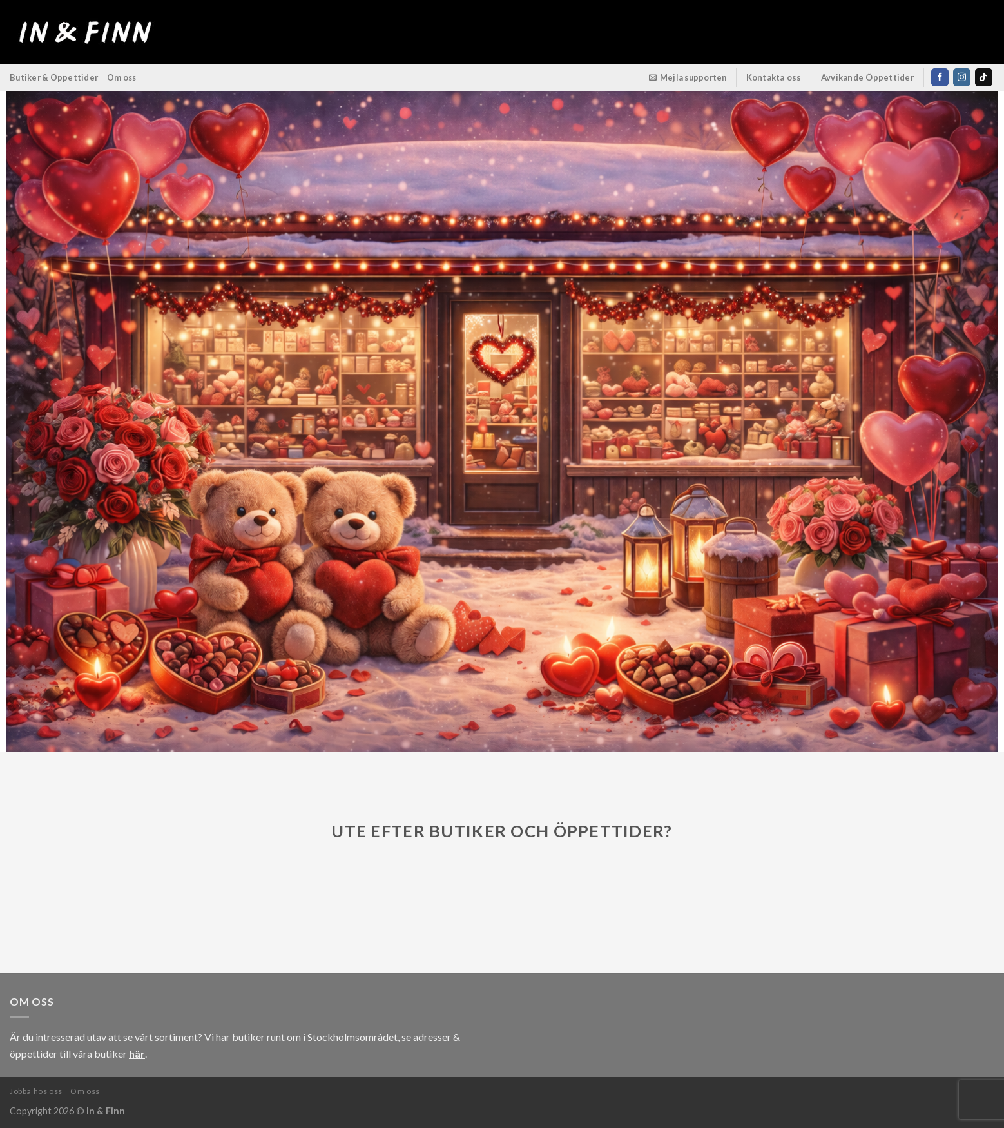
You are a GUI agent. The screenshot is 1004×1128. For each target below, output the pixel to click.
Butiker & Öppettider (54, 77)
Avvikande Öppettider (867, 77)
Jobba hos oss (36, 1091)
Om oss (122, 77)
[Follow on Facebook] (940, 77)
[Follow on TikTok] (983, 77)
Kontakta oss (774, 77)
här (137, 1053)
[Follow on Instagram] (961, 77)
